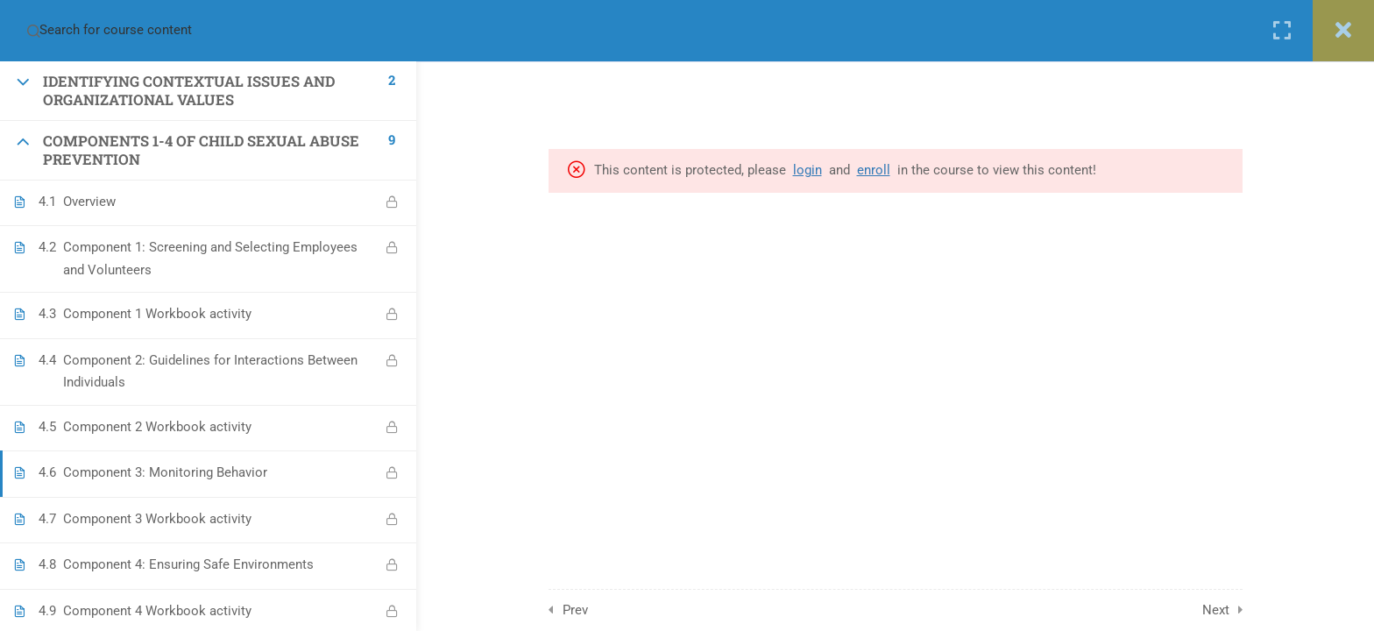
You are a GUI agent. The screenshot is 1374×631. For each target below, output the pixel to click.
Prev (575, 610)
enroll (873, 170)
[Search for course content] (33, 30)
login (807, 170)
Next (1215, 610)
